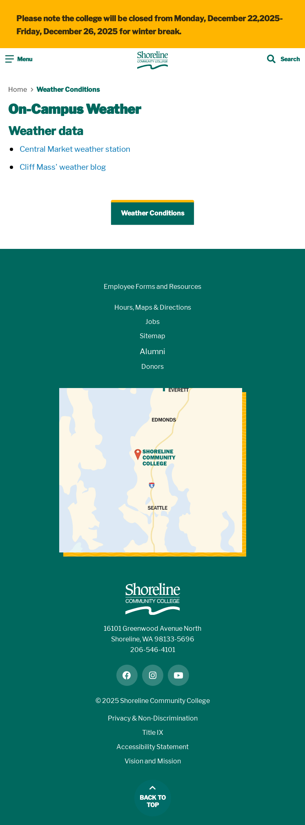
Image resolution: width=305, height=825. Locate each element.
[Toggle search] (283, 60)
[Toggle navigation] (19, 60)
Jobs (152, 322)
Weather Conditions (152, 213)
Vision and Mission (153, 761)
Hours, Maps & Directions (152, 307)
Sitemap (152, 336)
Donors (152, 366)
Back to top (153, 801)
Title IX (152, 732)
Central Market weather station (75, 149)
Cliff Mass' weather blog (63, 167)
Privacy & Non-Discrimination (153, 718)
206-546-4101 (152, 650)
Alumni (152, 351)
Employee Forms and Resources (152, 287)
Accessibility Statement (152, 747)
